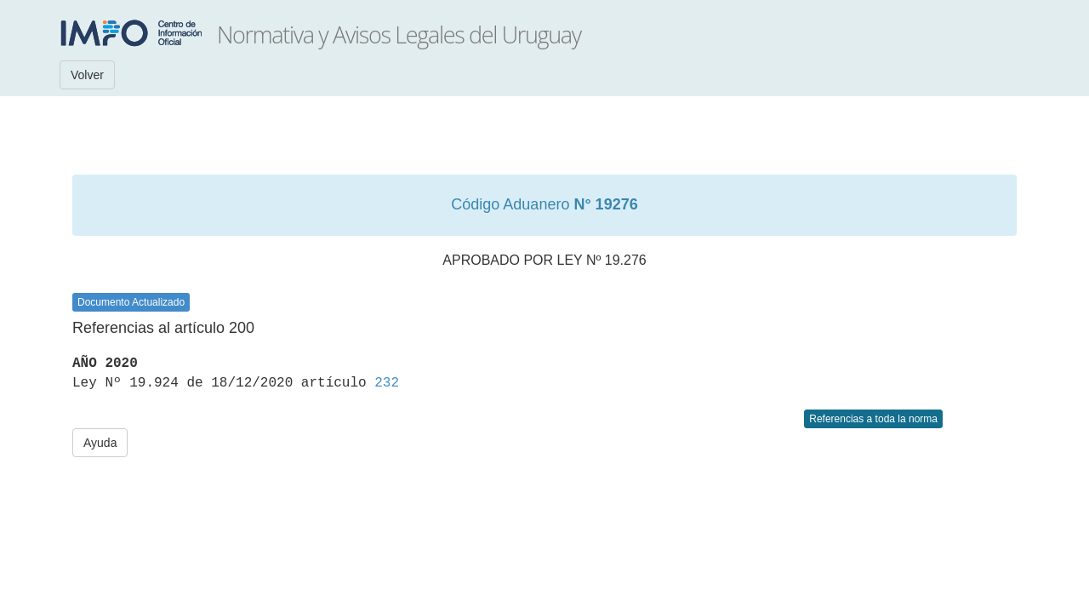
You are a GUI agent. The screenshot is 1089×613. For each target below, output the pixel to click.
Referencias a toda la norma (873, 419)
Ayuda (100, 443)
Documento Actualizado (131, 302)
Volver (87, 75)
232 (386, 383)
